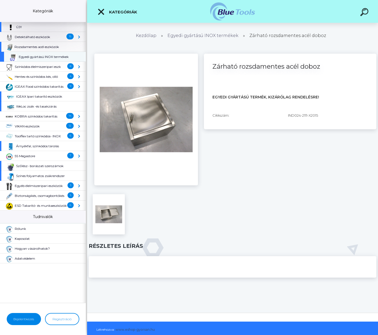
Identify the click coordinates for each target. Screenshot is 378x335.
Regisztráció (62, 319)
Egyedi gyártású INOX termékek (202, 35)
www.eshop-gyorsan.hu (135, 329)
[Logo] (233, 11)
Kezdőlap (146, 35)
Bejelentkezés (23, 319)
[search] (365, 13)
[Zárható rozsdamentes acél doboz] (146, 55)
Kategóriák (117, 12)
